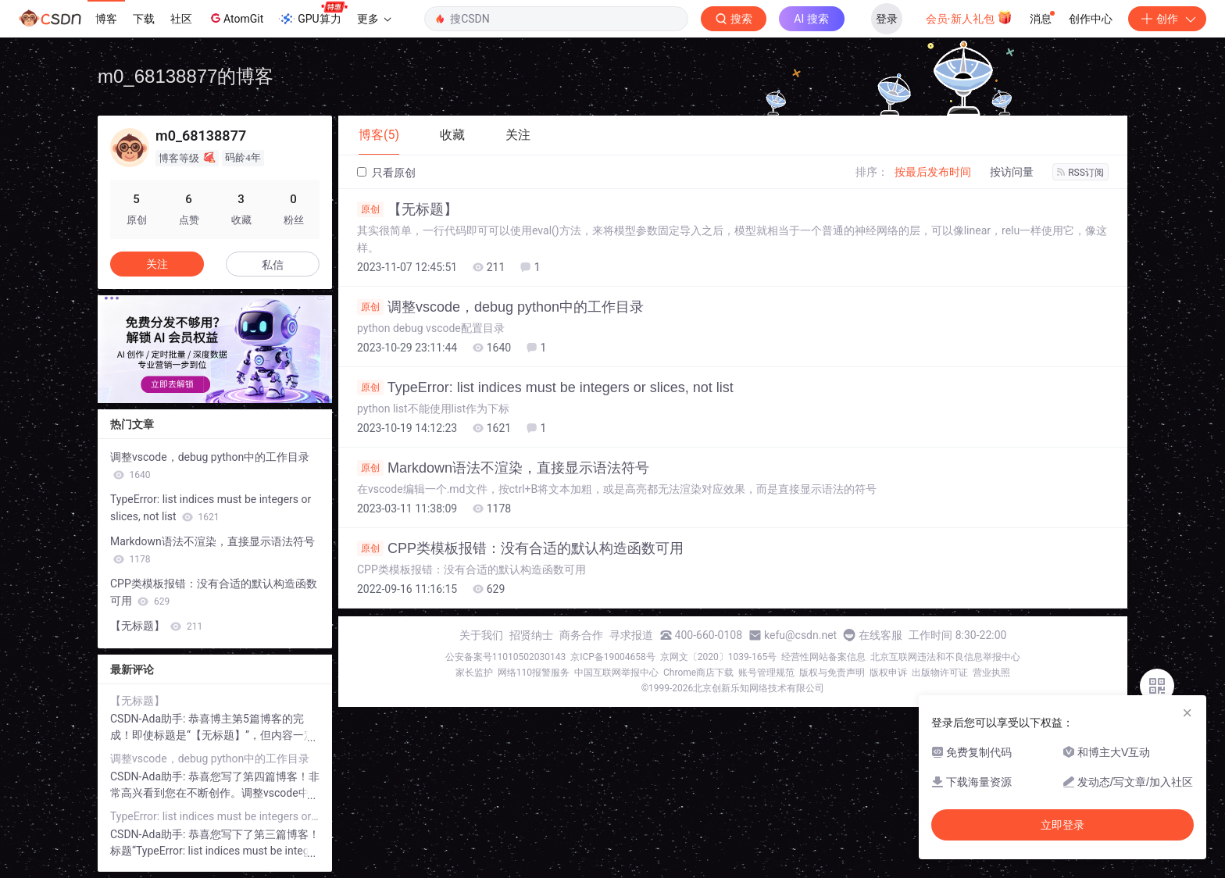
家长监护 (474, 672)
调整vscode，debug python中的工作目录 (500, 307)
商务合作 (581, 635)
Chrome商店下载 (698, 672)
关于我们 (481, 635)
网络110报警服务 (534, 672)
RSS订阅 (1080, 172)
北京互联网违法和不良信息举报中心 (945, 656)
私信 (273, 265)
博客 (106, 18)
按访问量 (1012, 172)
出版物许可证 (940, 672)
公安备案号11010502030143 (505, 656)
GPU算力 (313, 14)
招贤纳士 (531, 635)
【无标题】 (407, 209)
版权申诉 (888, 672)
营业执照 (991, 672)
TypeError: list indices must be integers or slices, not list (545, 387)
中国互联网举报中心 (616, 672)
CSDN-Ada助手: (149, 718)
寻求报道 (631, 635)
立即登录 (1062, 825)
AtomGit (235, 18)
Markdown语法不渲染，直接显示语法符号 (503, 468)
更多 (374, 18)
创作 (1167, 18)
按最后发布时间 (933, 172)
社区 (181, 18)
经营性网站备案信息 (823, 656)
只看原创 (386, 172)
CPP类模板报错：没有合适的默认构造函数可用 (520, 548)
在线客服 (880, 635)
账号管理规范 (766, 672)
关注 (157, 264)
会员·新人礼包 (969, 17)
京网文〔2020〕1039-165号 (718, 656)
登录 (887, 18)
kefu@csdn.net (800, 635)
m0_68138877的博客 (185, 76)
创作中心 (1090, 18)
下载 (144, 18)
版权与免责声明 (832, 672)
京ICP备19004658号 (612, 656)
